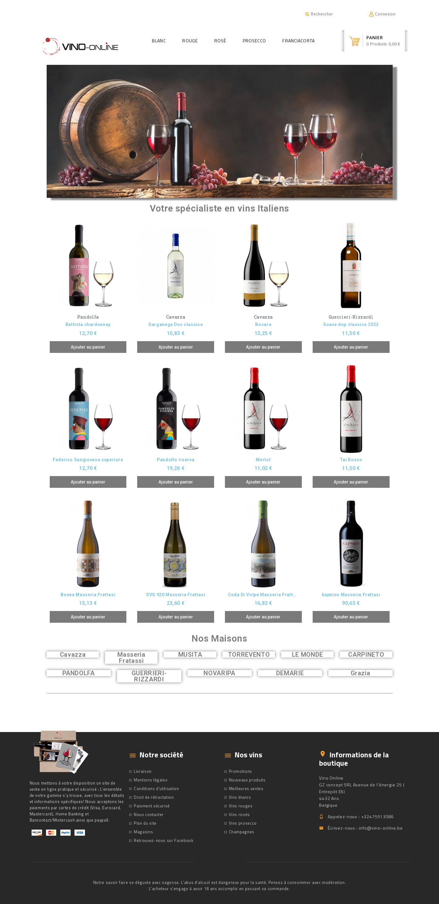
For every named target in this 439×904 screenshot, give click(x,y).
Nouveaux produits (247, 780)
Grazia (360, 673)
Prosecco (254, 40)
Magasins (143, 832)
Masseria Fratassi (131, 657)
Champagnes (242, 832)
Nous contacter (149, 814)
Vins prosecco (243, 823)
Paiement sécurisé (152, 806)
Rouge (190, 40)
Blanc (159, 40)
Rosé (220, 40)
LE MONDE (307, 654)
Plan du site (145, 823)
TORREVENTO (249, 654)
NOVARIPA (219, 673)
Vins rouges (241, 806)
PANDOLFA (78, 673)
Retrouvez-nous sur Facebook (163, 840)
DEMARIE (290, 673)
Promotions (240, 771)
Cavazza (73, 654)
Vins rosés (239, 814)
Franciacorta (298, 40)
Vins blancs (240, 797)
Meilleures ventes (246, 788)
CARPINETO (366, 654)
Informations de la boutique (354, 758)
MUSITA (190, 654)
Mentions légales (150, 780)
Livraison (143, 771)
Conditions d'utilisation (156, 788)
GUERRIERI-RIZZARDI (149, 676)
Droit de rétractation (154, 797)
